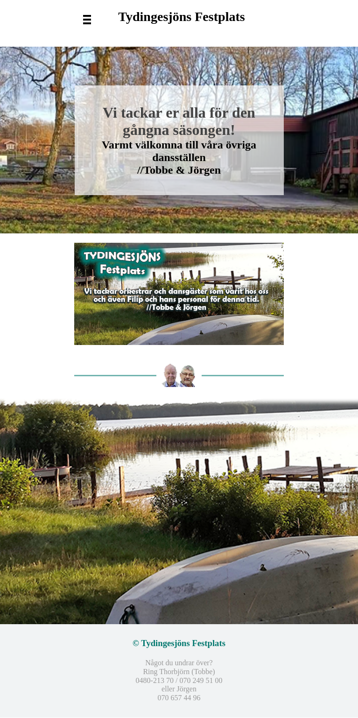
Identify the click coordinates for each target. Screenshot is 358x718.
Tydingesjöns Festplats (181, 16)
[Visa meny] (87, 18)
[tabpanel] (179, 510)
